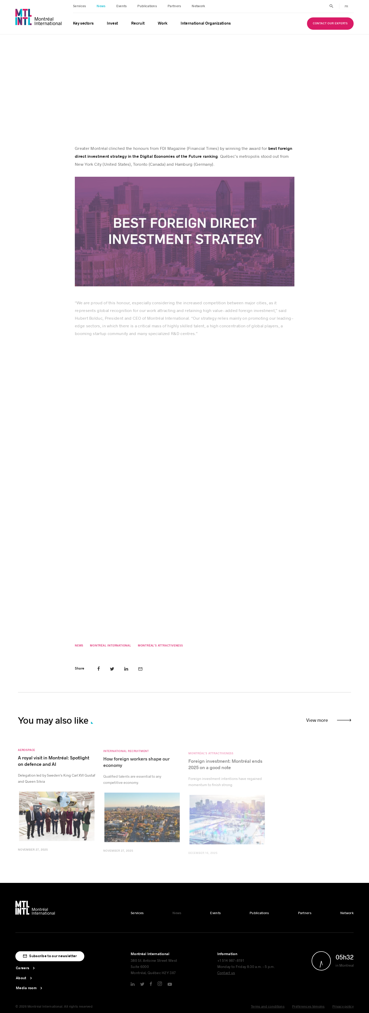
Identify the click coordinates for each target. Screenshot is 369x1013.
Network (198, 6)
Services (79, 6)
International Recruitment (126, 756)
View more (317, 720)
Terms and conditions (267, 1006)
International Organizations (206, 23)
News (101, 6)
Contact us (226, 972)
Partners (174, 6)
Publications (147, 6)
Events (121, 6)
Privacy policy (343, 1006)
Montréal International (110, 647)
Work (162, 23)
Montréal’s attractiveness (160, 647)
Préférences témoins (308, 1006)
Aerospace (26, 753)
